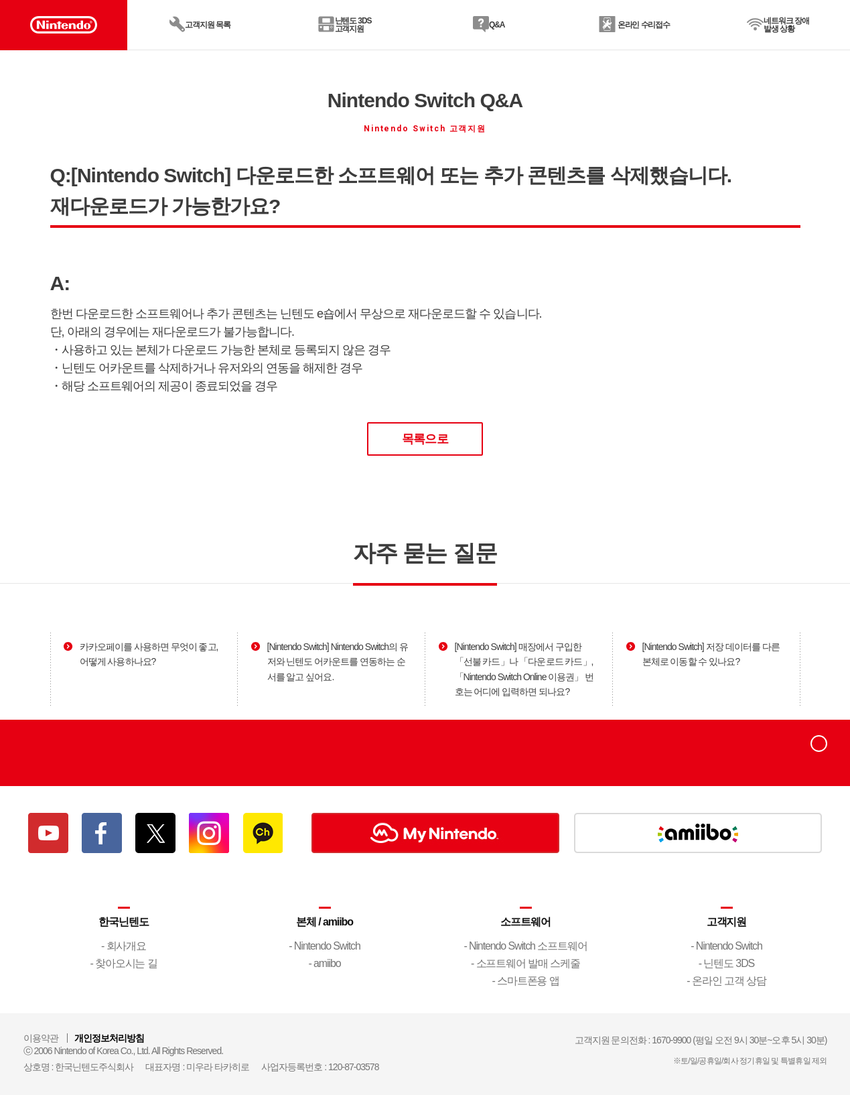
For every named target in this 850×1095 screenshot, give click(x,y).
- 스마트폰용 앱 (525, 980)
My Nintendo (435, 833)
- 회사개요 (123, 946)
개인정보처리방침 (109, 1038)
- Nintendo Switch (324, 946)
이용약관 (40, 1038)
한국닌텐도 (123, 921)
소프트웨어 (525, 921)
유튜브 (48, 833)
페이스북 (102, 833)
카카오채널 (262, 833)
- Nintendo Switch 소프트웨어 (525, 946)
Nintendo (66, 753)
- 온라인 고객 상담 (726, 980)
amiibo (698, 833)
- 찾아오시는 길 (123, 963)
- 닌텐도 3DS (726, 963)
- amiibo (325, 963)
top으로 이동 (818, 751)
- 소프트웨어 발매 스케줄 (525, 963)
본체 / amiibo (324, 921)
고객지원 (727, 921)
